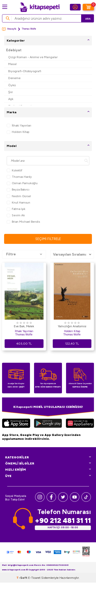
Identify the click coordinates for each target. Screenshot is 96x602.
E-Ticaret (34, 578)
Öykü (12, 85)
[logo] (39, 7)
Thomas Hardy (19, 177)
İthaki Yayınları (19, 126)
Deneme (14, 78)
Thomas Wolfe (24, 334)
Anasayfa (9, 29)
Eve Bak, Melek (24, 326)
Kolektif (14, 170)
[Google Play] (48, 424)
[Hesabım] (75, 7)
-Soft (22, 578)
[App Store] (16, 424)
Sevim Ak (16, 215)
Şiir (10, 92)
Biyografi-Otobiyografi (24, 71)
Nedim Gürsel (19, 196)
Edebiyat (14, 50)
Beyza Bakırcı (18, 190)
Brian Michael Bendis (23, 222)
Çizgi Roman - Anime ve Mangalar (33, 57)
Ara (88, 18)
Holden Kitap (18, 132)
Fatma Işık (16, 209)
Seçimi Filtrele (48, 239)
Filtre (24, 254)
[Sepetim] (88, 7)
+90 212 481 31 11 (63, 520)
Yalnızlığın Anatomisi (72, 326)
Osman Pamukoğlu (22, 183)
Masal (12, 64)
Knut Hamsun (18, 203)
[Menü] (4, 6)
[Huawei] (80, 424)
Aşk (10, 99)
